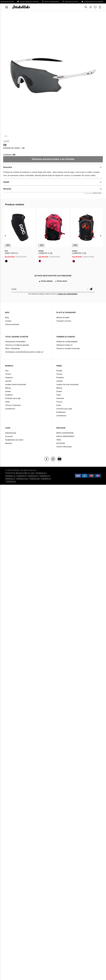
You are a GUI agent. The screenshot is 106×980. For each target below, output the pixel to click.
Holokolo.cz (10, 476)
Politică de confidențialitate (67, 342)
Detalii (6, 182)
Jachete (8, 381)
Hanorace (60, 398)
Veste (7, 402)
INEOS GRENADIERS (65, 436)
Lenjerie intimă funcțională (15, 384)
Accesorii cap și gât (64, 409)
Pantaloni (9, 377)
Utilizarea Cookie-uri (64, 345)
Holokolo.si (9, 478)
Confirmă (91, 289)
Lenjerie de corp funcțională (67, 384)
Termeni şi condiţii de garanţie (17, 345)
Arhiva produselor (12, 324)
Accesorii (9, 436)
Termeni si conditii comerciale (68, 348)
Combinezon (10, 409)
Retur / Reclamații (12, 348)
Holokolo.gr (11, 481)
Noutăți (59, 371)
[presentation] (5, 235)
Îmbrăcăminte (10, 433)
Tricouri (8, 374)
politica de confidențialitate (67, 294)
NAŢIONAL (60, 443)
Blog (7, 317)
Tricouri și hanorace (13, 405)
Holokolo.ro (44, 476)
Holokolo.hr (46, 478)
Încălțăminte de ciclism (14, 440)
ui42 (32, 473)
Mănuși (8, 388)
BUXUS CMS (21, 473)
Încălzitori (9, 395)
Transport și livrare (63, 321)
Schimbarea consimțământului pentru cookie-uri (24, 352)
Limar (6, 141)
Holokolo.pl (21, 476)
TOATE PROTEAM (63, 447)
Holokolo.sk (41, 473)
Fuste (58, 405)
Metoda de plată (62, 317)
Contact (8, 321)
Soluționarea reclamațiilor (15, 342)
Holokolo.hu (33, 476)
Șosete (8, 391)
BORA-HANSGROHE (65, 433)
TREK (58, 440)
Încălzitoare (60, 412)
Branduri (8, 443)
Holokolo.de (34, 478)
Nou (6, 371)
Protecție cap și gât (12, 398)
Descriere (7, 167)
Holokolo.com (22, 478)
